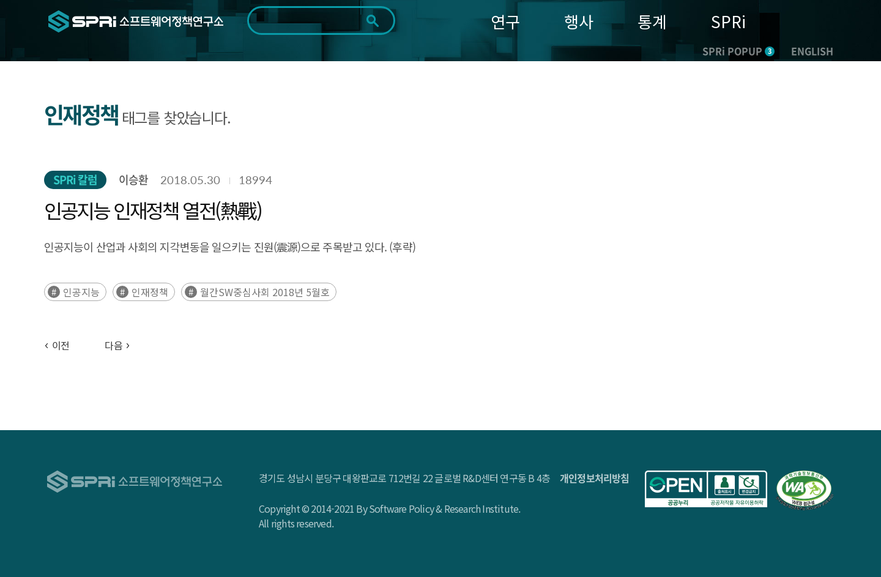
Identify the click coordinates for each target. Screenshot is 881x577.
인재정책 (150, 292)
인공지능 (81, 292)
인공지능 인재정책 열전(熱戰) (153, 210)
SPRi (728, 21)
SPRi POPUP (738, 50)
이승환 (133, 179)
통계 (652, 21)
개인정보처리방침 (595, 478)
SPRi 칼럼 (75, 179)
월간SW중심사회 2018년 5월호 (265, 292)
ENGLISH (812, 50)
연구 (505, 21)
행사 (578, 21)
